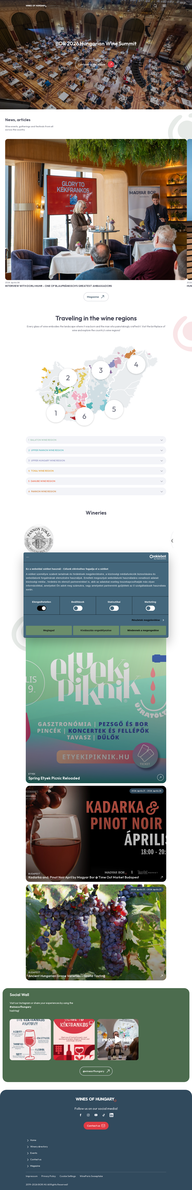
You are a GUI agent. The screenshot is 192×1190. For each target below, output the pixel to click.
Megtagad (48, 630)
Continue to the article (96, 64)
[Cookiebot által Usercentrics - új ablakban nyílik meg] (152, 557)
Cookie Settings (68, 1176)
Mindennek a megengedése (143, 630)
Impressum (32, 1176)
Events (33, 1153)
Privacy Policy (48, 1176)
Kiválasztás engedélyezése (96, 630)
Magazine (96, 296)
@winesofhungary (97, 1071)
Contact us (96, 1126)
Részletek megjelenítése (146, 620)
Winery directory (39, 1146)
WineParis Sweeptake (91, 1176)
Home (33, 1140)
